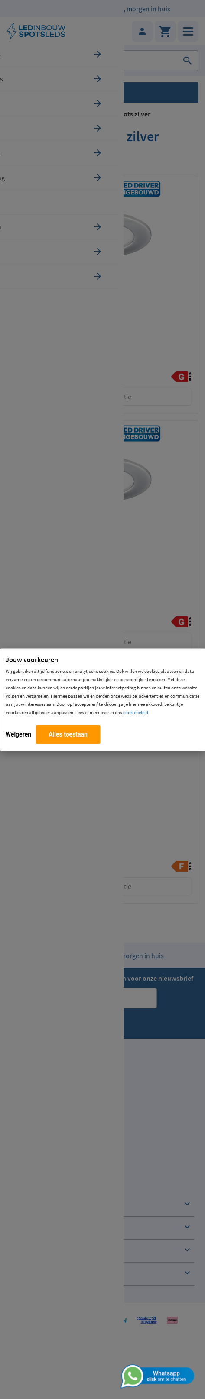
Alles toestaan (68, 733)
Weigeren (18, 733)
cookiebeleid (135, 712)
